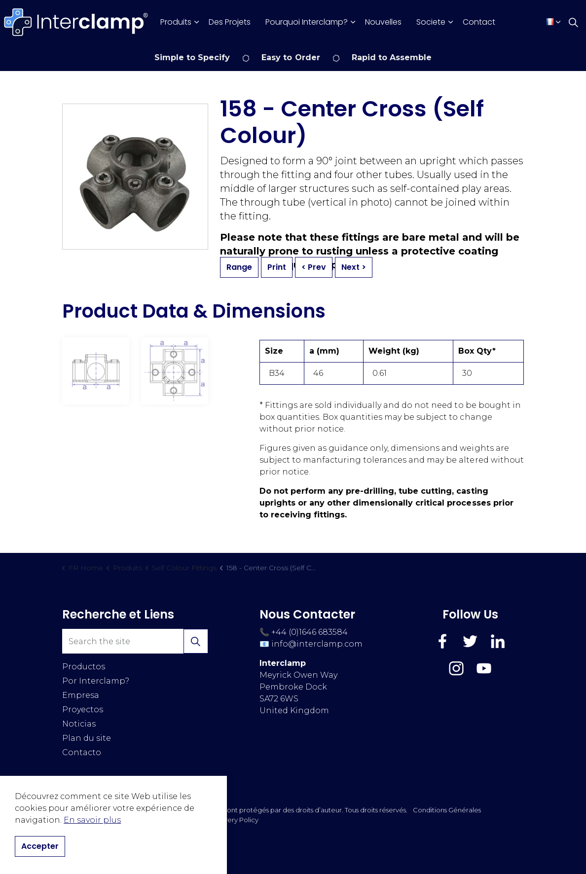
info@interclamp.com (317, 644)
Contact (479, 22)
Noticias (79, 723)
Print (276, 267)
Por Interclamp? (95, 681)
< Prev (313, 267)
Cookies (169, 820)
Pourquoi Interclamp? (306, 22)
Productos (83, 666)
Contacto (81, 752)
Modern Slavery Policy (222, 820)
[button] (195, 641)
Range (239, 267)
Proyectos (82, 709)
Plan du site (86, 738)
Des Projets (230, 22)
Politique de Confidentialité (106, 820)
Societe (430, 22)
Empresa (80, 695)
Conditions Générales (447, 810)
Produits (175, 22)
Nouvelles (383, 22)
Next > (353, 267)
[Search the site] (135, 641)
